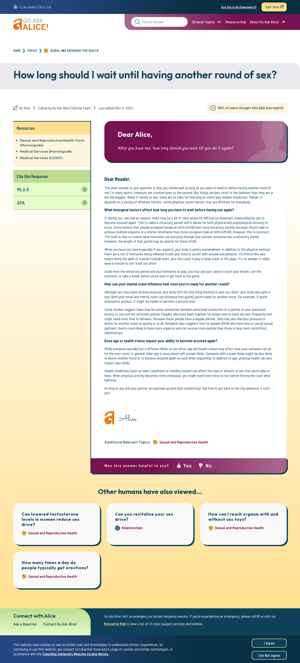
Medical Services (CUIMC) (41, 158)
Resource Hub (235, 22)
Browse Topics (203, 22)
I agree (269, 643)
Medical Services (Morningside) (46, 151)
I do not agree (269, 655)
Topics (32, 50)
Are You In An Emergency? (238, 7)
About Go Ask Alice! (264, 22)
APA (21, 203)
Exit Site (272, 7)
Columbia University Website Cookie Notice (75, 654)
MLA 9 (23, 189)
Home (17, 50)
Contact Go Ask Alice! (62, 623)
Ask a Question (25, 623)
